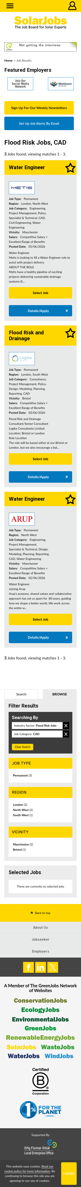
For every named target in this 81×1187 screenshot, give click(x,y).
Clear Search (22, 747)
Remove (66, 725)
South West (23, 815)
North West (23, 810)
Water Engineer (27, 167)
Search (21, 694)
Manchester (23, 844)
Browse (59, 694)
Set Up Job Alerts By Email (39, 123)
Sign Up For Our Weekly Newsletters (39, 108)
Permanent (22, 775)
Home (8, 60)
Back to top (42, 913)
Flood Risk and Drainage (26, 335)
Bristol (19, 849)
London (20, 804)
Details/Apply (38, 311)
